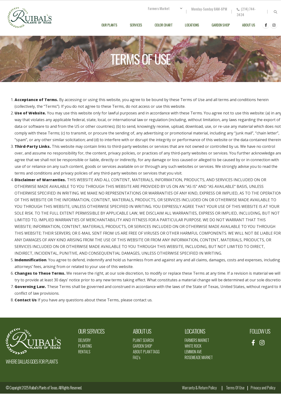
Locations (192, 24)
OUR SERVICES (91, 331)
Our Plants (109, 24)
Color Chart (164, 24)
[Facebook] (265, 25)
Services (136, 24)
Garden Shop (221, 24)
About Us (248, 24)
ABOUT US (142, 331)
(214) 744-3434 (246, 11)
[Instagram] (274, 25)
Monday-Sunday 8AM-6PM (209, 8)
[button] (275, 12)
